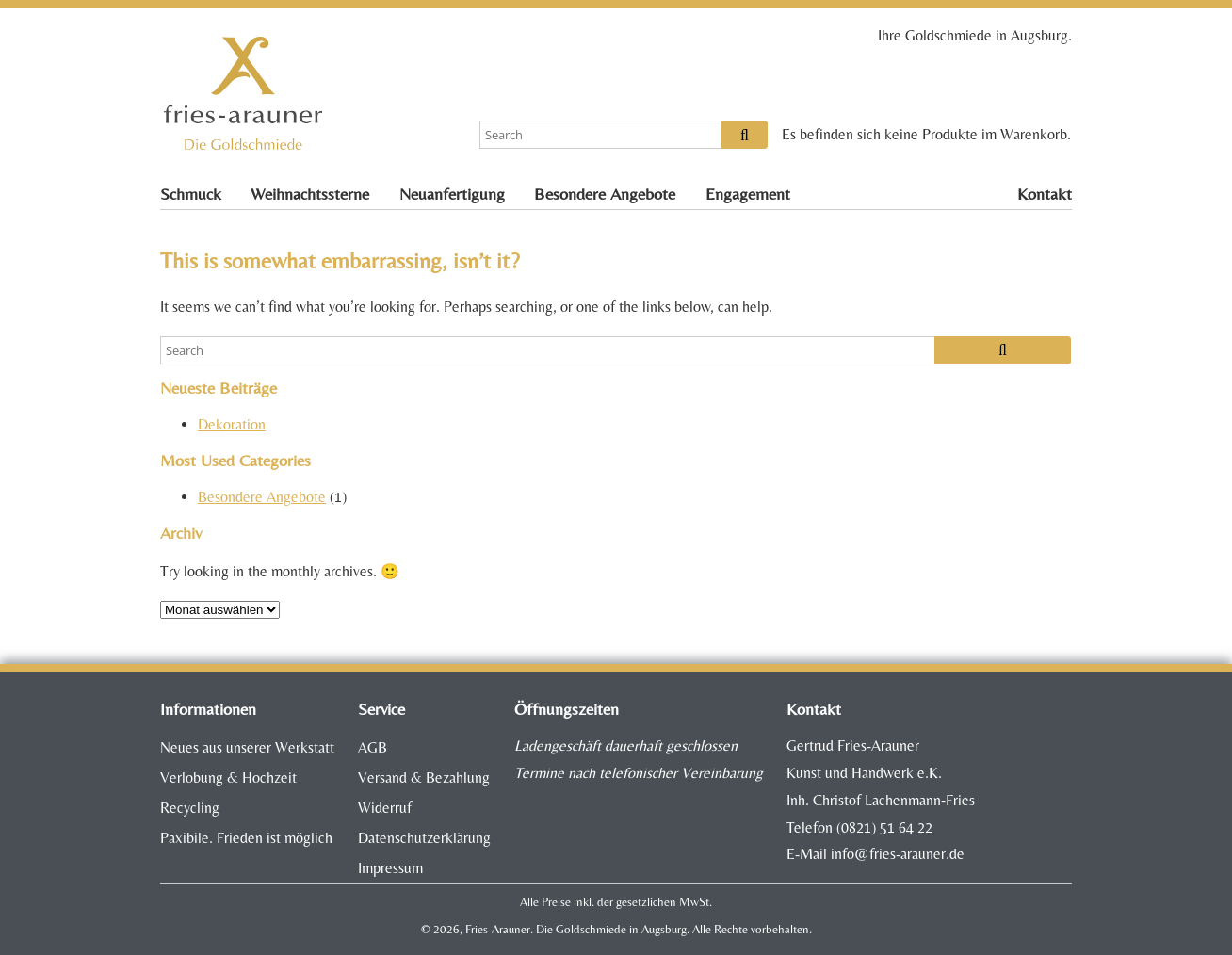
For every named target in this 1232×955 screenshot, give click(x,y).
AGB (372, 747)
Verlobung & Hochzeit (228, 777)
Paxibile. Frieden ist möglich (246, 838)
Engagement (747, 194)
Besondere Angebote (604, 194)
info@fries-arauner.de (898, 854)
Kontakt (1044, 194)
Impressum (390, 868)
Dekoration (232, 424)
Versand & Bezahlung (424, 777)
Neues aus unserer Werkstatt (247, 747)
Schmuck (190, 194)
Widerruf (385, 808)
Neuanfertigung (452, 194)
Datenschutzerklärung (424, 838)
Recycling (189, 808)
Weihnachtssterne (310, 194)
